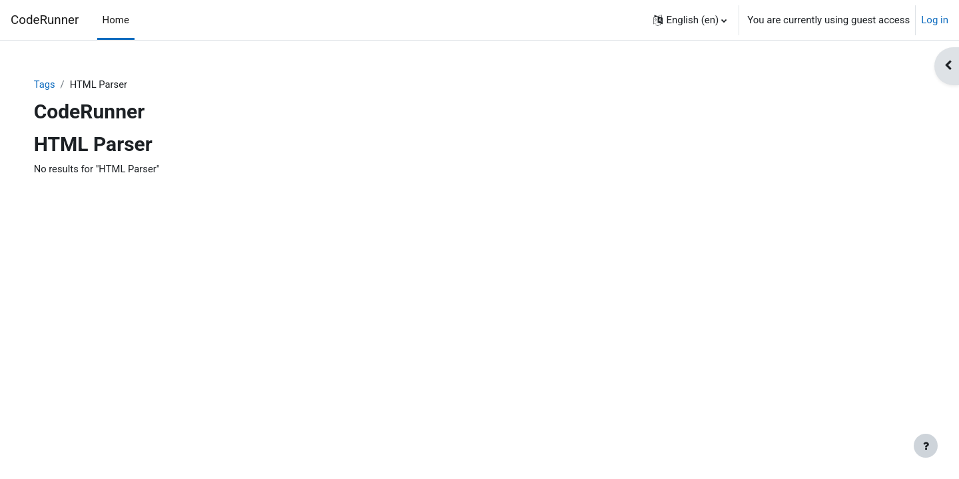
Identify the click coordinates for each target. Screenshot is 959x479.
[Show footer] (926, 446)
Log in (934, 20)
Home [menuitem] (116, 20)
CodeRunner (45, 20)
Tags (58, 84)
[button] (690, 20)
